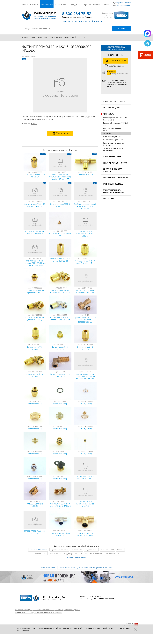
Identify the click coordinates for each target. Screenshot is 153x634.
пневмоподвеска (96, 554)
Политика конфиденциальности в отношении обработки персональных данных (47, 610)
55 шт (94, 154)
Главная (25, 37)
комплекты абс (76, 550)
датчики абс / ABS (107, 550)
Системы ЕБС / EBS (111, 108)
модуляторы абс (91, 550)
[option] (60, 85)
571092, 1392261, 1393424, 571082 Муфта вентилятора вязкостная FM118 (85, 568)
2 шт (24, 59)
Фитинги (59, 37)
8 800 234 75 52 (76, 13)
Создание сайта (129, 623)
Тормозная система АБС (114, 102)
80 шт (69, 154)
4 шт (44, 183)
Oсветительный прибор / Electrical (112, 129)
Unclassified (109, 199)
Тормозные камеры (112, 157)
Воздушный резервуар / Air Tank (115, 123)
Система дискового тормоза (112, 170)
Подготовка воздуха (113, 184)
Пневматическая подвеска (115, 178)
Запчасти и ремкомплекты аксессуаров (113, 149)
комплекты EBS (55, 554)
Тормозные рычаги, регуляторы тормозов (113, 191)
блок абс (120, 550)
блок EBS (83, 554)
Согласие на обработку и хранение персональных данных (38, 613)
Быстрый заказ (114, 66)
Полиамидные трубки (111, 140)
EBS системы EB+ (40, 554)
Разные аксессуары (110, 137)
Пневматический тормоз (115, 163)
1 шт (94, 183)
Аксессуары (49, 37)
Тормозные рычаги (112, 554)
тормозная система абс (59, 550)
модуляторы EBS (70, 554)
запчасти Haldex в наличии (76, 558)
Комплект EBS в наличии (38, 550)
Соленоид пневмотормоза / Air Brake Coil (115, 119)
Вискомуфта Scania (48, 568)
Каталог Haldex (36, 37)
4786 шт (43, 154)
